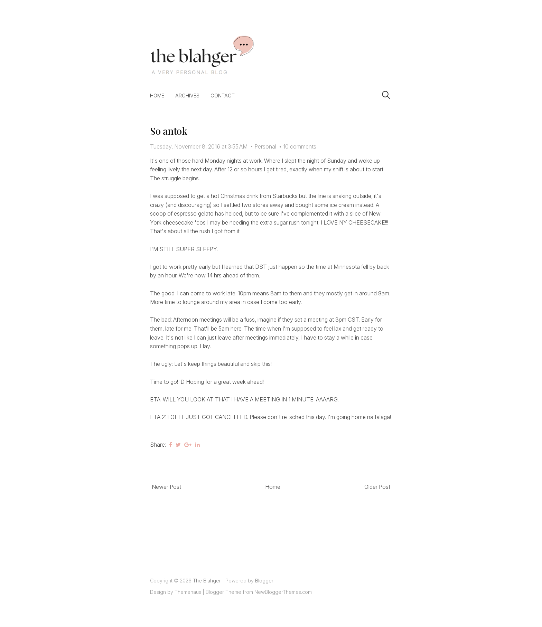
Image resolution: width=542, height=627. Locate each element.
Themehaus (188, 592)
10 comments (299, 146)
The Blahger (207, 580)
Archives (187, 95)
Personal (265, 146)
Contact (223, 95)
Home (157, 95)
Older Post (377, 486)
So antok (168, 130)
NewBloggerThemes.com (283, 592)
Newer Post (166, 486)
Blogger (264, 580)
